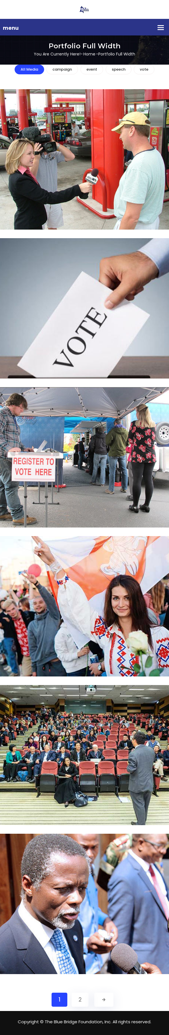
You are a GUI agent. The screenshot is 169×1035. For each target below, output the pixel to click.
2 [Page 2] (80, 1000)
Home (89, 54)
